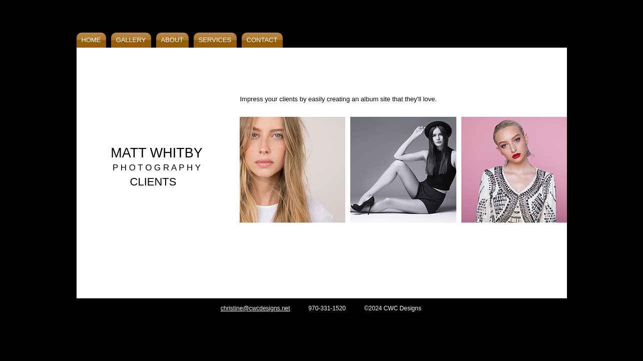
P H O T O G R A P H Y (157, 167)
